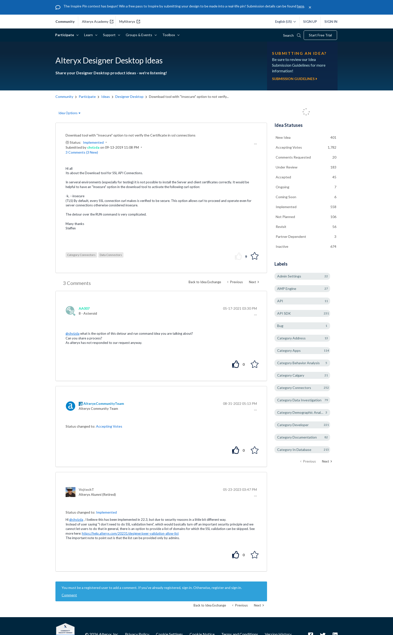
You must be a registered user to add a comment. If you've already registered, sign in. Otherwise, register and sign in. (152, 587)
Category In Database (294, 449)
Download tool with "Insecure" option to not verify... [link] (189, 96)
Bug (280, 326)
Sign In (330, 21)
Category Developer (293, 425)
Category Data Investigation (299, 400)
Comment (69, 595)
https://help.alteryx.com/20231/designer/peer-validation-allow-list (130, 533)
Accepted (283, 177)
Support (110, 35)
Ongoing (282, 187)
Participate (65, 35)
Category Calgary (290, 375)
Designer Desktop (129, 96)
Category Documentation (297, 437)
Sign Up (310, 21)
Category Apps (289, 350)
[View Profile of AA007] (84, 308)
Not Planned (285, 217)
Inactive (282, 246)
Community (64, 96)
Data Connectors (111, 255)
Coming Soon (286, 197)
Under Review (286, 167)
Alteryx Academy (97, 21)
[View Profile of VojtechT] (86, 489)
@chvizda (72, 333)
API (280, 301)
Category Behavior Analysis (298, 363)
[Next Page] (327, 461)
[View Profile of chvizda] (93, 147)
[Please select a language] (284, 21)
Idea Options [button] (67, 113)
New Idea (283, 137)
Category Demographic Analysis (302, 412)
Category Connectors (81, 255)
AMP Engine (286, 288)
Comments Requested (293, 157)
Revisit (281, 226)
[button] (255, 144)
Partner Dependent (291, 236)
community (64, 22)
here (300, 6)
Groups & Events (140, 35)
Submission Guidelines (294, 79)
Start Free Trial (320, 35)
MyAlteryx (129, 21)
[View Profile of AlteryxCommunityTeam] (103, 403)
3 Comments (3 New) (82, 152)
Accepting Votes (109, 426)
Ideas (105, 96)
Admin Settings (289, 276)
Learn (89, 35)
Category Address (291, 338)
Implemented (93, 142)
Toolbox (169, 35)
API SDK (284, 313)
